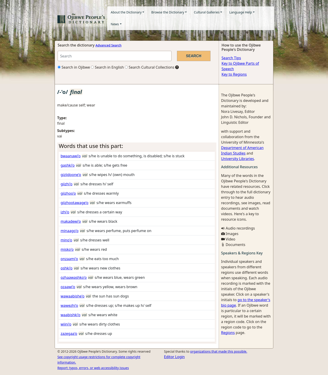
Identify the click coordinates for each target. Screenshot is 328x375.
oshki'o (66, 268)
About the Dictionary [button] (126, 12)
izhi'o (65, 212)
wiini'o (66, 324)
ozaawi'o (68, 286)
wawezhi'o (69, 305)
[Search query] (115, 56)
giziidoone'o (71, 174)
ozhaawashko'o (74, 277)
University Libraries (237, 158)
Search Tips (231, 57)
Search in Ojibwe (74, 67)
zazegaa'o (69, 333)
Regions (228, 332)
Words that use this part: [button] (91, 146)
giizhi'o (66, 183)
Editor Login (174, 356)
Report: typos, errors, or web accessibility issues (93, 368)
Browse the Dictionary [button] (167, 12)
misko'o (67, 249)
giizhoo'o (68, 193)
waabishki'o (70, 314)
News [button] (115, 24)
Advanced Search (108, 45)
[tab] (137, 146)
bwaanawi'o (71, 155)
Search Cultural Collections (149, 67)
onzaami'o (69, 258)
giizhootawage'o (74, 202)
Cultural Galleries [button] (207, 12)
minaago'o (70, 230)
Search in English (107, 67)
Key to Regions (234, 74)
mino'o (66, 240)
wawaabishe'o (73, 296)
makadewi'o (71, 221)
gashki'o (67, 165)
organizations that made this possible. (218, 351)
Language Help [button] (240, 12)
